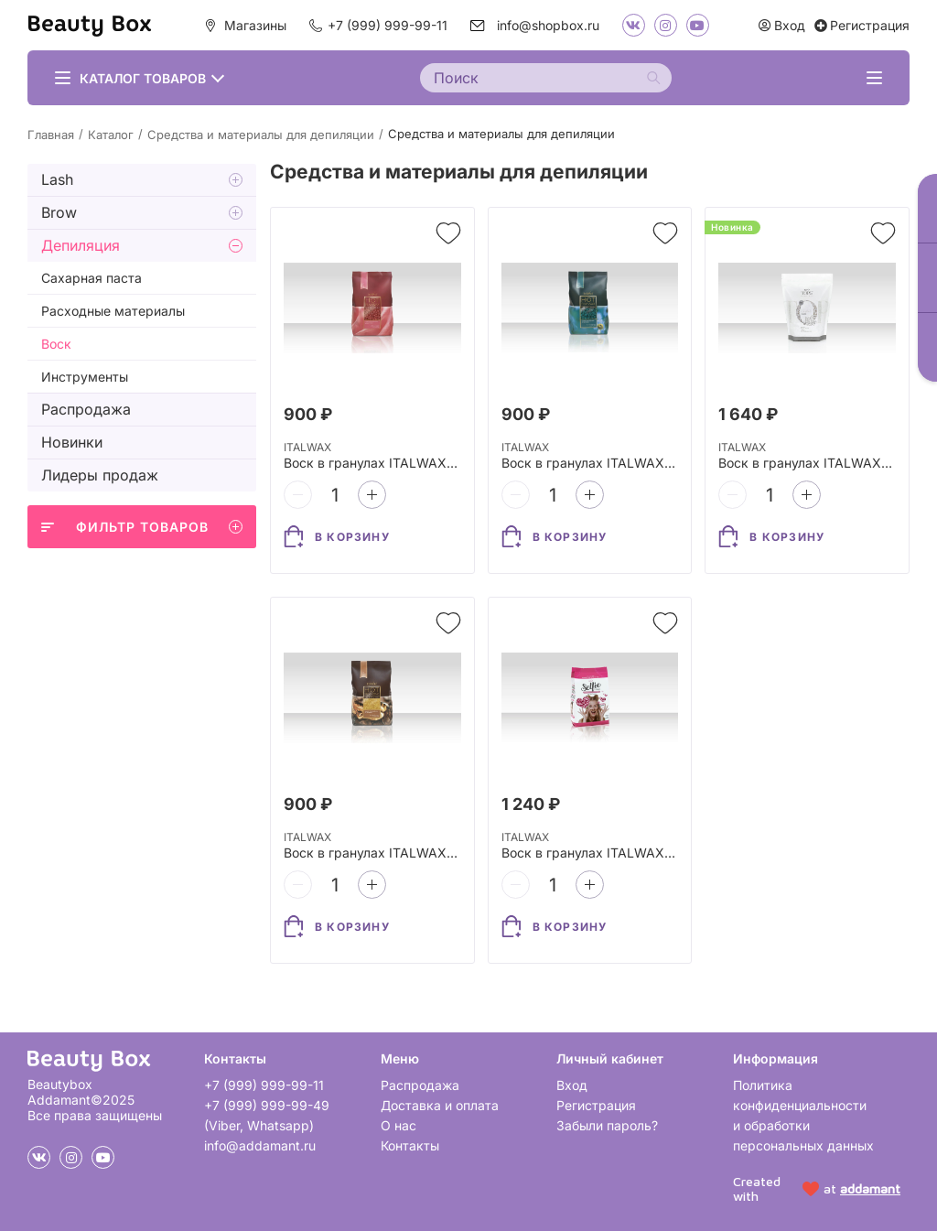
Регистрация (596, 1105)
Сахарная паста (91, 278)
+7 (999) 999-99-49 (266, 1105)
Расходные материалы (113, 311)
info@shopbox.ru (548, 25)
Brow (59, 212)
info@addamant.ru (260, 1145)
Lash (57, 179)
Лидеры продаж (99, 475)
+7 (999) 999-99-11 (387, 25)
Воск (56, 343)
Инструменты (84, 376)
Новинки (71, 442)
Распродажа (86, 409)
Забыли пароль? (607, 1125)
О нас (398, 1125)
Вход (571, 1085)
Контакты (410, 1145)
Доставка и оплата (440, 1105)
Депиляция (80, 245)
